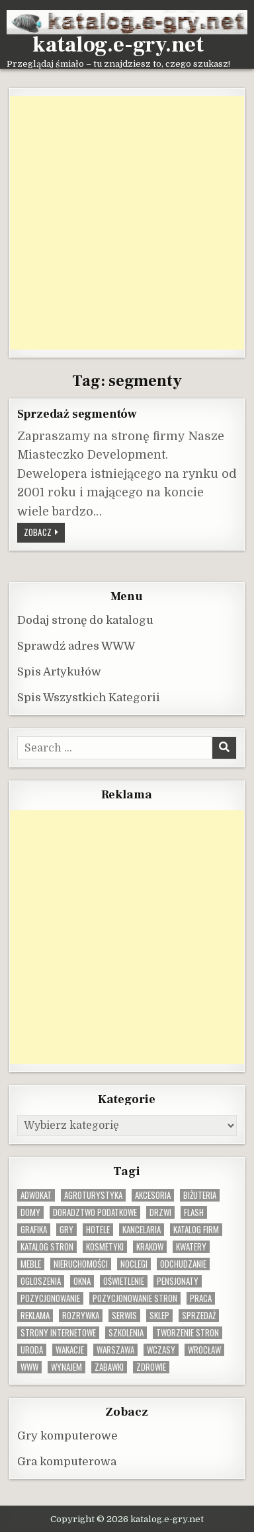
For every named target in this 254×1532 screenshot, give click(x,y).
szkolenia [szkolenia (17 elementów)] (126, 1332)
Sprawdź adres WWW (76, 646)
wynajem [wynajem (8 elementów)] (66, 1367)
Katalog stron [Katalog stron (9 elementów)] (47, 1247)
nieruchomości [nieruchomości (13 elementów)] (81, 1264)
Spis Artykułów (59, 672)
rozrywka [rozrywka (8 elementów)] (80, 1315)
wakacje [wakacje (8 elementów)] (70, 1350)
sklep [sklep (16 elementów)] (159, 1315)
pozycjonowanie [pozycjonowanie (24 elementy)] (50, 1298)
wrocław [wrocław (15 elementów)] (204, 1350)
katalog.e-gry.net (118, 45)
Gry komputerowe (67, 1436)
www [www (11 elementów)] (29, 1367)
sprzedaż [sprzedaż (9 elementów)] (199, 1315)
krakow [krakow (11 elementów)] (149, 1247)
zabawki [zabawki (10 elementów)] (109, 1367)
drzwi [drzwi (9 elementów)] (160, 1212)
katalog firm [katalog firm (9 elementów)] (196, 1229)
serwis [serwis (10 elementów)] (124, 1315)
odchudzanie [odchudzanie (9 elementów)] (183, 1264)
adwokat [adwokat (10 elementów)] (36, 1195)
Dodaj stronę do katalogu (85, 620)
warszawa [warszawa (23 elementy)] (115, 1350)
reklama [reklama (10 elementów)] (35, 1315)
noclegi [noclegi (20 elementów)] (134, 1264)
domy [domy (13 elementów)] (30, 1212)
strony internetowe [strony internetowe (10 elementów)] (58, 1332)
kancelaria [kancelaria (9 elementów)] (141, 1229)
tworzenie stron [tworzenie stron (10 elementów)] (187, 1332)
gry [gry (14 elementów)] (66, 1229)
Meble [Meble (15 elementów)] (31, 1264)
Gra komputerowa (66, 1461)
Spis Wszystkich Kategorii (88, 697)
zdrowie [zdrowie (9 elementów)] (151, 1367)
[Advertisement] (127, 223)
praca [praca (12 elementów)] (201, 1298)
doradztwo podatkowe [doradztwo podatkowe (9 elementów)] (95, 1212)
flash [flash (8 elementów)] (194, 1212)
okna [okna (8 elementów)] (82, 1281)
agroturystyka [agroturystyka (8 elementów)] (93, 1195)
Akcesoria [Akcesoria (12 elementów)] (153, 1195)
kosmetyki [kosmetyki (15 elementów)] (105, 1247)
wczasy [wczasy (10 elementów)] (161, 1350)
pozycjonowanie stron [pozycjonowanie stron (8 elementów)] (135, 1298)
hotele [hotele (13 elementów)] (98, 1229)
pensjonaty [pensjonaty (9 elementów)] (177, 1281)
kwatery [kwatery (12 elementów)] (191, 1247)
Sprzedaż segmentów (77, 414)
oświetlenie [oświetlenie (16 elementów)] (123, 1281)
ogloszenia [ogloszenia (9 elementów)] (41, 1281)
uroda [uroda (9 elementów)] (32, 1350)
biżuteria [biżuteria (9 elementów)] (199, 1195)
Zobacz (44, 533)
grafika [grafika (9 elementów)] (34, 1229)
